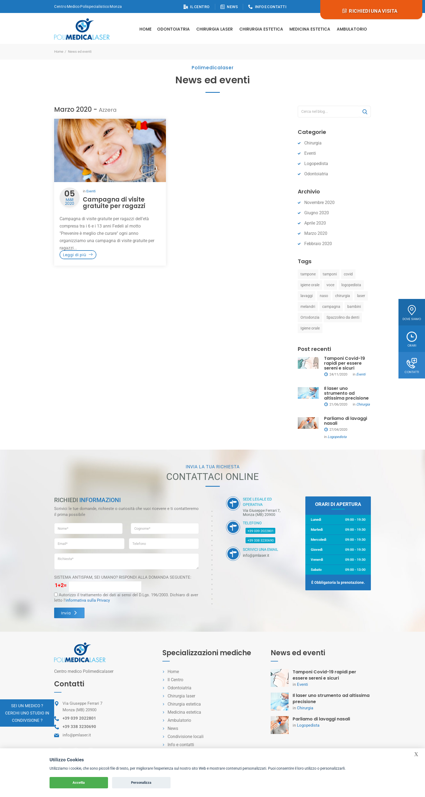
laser (361, 296)
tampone (308, 274)
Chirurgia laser (181, 696)
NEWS (232, 7)
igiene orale (309, 285)
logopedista (351, 285)
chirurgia (342, 296)
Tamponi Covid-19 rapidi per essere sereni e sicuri (344, 363)
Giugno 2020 (316, 212)
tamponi (330, 274)
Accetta (79, 782)
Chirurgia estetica (261, 29)
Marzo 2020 (315, 233)
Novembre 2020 (319, 202)
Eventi (91, 191)
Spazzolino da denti (342, 317)
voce (330, 285)
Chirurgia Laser (214, 29)
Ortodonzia (309, 317)
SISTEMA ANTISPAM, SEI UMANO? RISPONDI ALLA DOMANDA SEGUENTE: (122, 577)
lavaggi (306, 296)
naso (324, 296)
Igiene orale (310, 328)
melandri (307, 306)
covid (348, 274)
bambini (354, 306)
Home (145, 29)
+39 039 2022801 (260, 531)
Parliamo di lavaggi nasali (345, 420)
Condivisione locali (186, 736)
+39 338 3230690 (260, 540)
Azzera (108, 110)
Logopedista (316, 163)
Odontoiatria (173, 29)
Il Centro (175, 679)
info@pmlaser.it (77, 735)
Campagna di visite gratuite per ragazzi (114, 202)
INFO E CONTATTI (271, 7)
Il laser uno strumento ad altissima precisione (346, 393)
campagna (331, 306)
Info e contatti (181, 744)
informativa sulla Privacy (88, 600)
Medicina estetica (309, 29)
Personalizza (141, 782)
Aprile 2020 (315, 223)
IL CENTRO (200, 7)
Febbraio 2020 (318, 243)
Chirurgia (313, 143)
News (173, 728)
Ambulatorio (352, 29)
